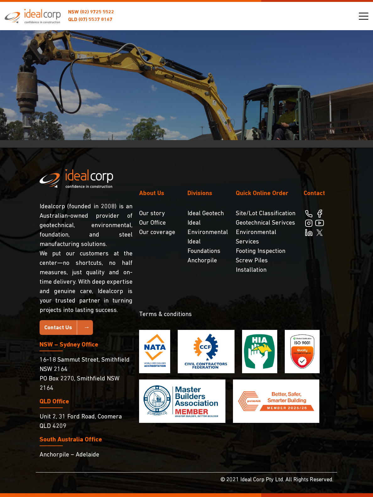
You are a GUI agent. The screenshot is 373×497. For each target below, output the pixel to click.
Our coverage (157, 232)
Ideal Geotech (205, 213)
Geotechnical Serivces (265, 223)
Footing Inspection (260, 251)
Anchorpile (202, 261)
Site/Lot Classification (265, 213)
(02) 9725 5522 (97, 12)
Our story (152, 213)
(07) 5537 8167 (95, 19)
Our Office (152, 223)
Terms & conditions (165, 314)
